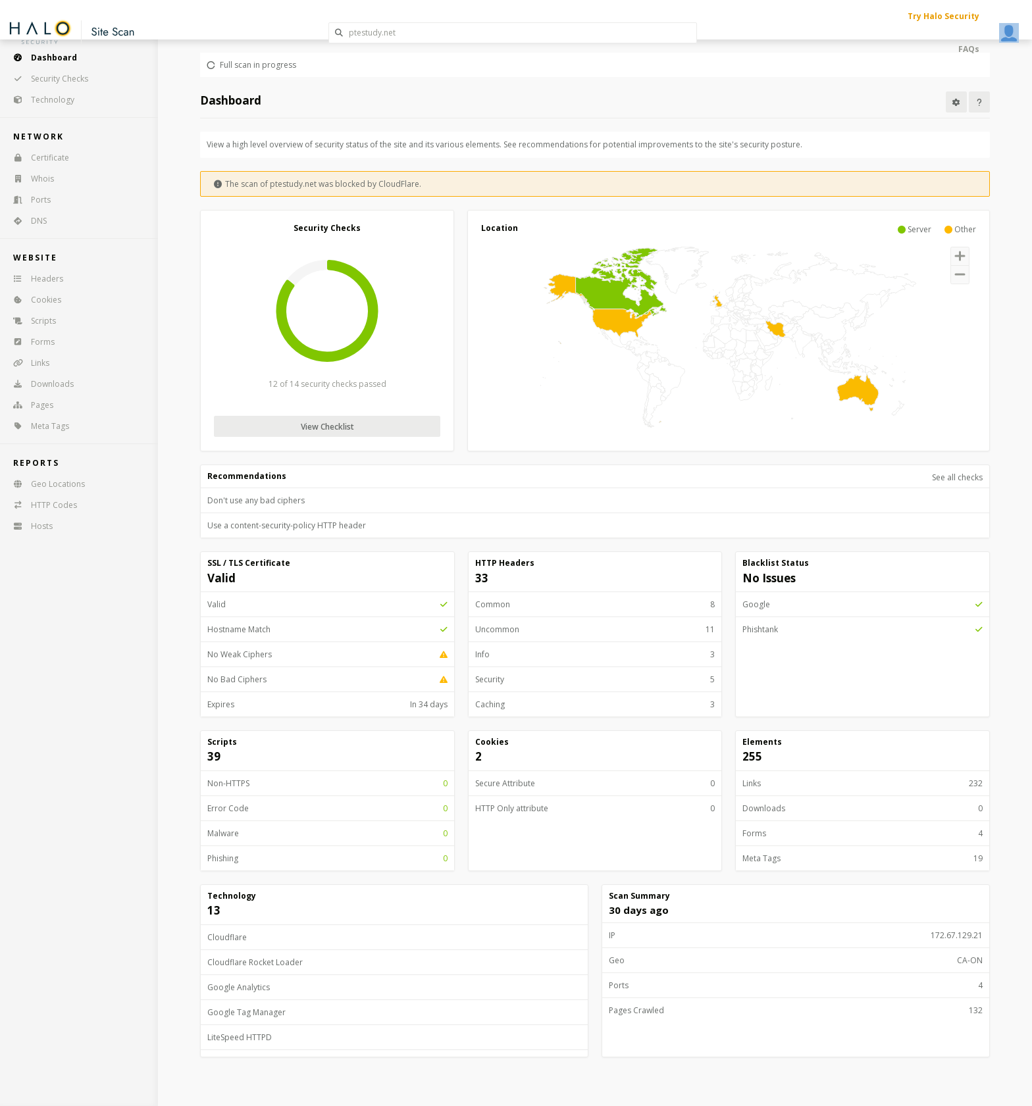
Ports (28, 199)
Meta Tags (37, 426)
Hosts (29, 526)
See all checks (957, 477)
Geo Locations (45, 484)
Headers (34, 278)
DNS (26, 220)
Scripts (30, 320)
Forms (30, 341)
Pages (29, 405)
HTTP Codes (41, 505)
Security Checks (46, 78)
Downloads (39, 384)
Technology (39, 99)
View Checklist (327, 426)
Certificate (37, 157)
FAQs (968, 49)
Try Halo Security (943, 16)
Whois (29, 178)
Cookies (33, 299)
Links (27, 362)
